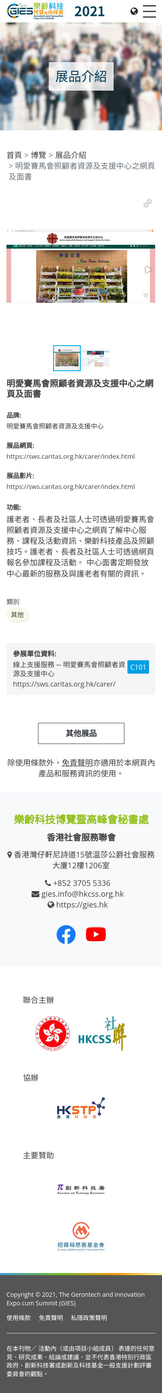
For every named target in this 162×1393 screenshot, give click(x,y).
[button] (148, 203)
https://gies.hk (82, 904)
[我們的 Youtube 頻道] (96, 934)
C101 (138, 667)
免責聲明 (51, 1318)
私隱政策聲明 (89, 1318)
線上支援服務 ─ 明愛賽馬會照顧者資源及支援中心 (69, 669)
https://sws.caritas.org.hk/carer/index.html (70, 456)
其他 (17, 614)
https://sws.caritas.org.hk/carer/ (64, 684)
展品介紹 (70, 155)
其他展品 (81, 733)
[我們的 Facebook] (66, 934)
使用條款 (18, 1318)
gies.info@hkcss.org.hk (82, 894)
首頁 (14, 155)
